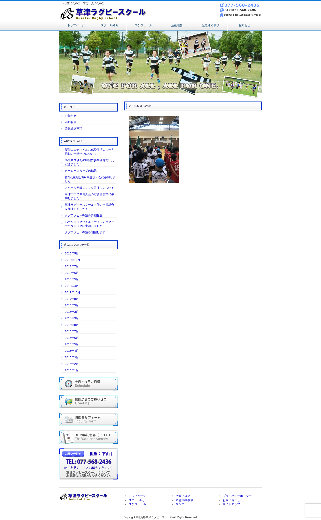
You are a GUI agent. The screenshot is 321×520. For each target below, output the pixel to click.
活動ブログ (183, 496)
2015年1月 (72, 370)
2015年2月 (72, 364)
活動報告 (177, 25)
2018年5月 (72, 279)
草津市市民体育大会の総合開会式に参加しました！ (89, 196)
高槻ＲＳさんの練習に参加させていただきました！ (89, 162)
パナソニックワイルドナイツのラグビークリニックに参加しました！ (89, 224)
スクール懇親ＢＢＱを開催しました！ (89, 187)
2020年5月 (72, 253)
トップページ (76, 25)
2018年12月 (72, 260)
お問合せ (244, 25)
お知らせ (70, 115)
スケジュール (143, 25)
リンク (180, 504)
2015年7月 (72, 331)
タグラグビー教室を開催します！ (86, 232)
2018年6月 (72, 272)
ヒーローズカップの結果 (81, 170)
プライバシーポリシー (237, 496)
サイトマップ (231, 504)
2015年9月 (72, 318)
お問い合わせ (231, 500)
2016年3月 (72, 311)
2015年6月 (72, 337)
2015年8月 (72, 325)
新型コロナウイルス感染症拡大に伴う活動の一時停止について (89, 151)
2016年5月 (72, 305)
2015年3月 (72, 357)
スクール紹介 (109, 25)
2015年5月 (72, 344)
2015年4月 (72, 350)
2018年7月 (72, 266)
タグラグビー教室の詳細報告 (84, 215)
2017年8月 (72, 299)
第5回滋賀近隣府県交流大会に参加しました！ (90, 179)
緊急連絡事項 (210, 25)
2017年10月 (72, 292)
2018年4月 (72, 286)
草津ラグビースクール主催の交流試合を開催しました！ (89, 206)
